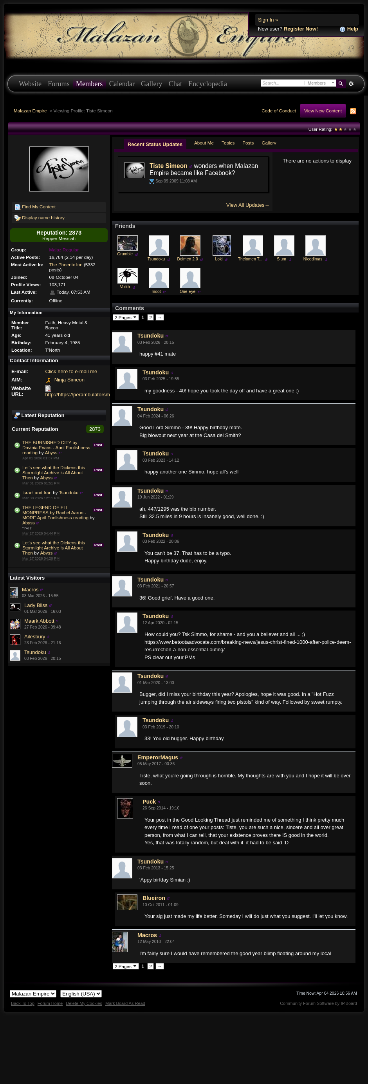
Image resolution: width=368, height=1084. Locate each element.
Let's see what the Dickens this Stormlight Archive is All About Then (53, 472)
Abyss (51, 452)
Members (89, 84)
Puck (149, 802)
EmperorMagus (157, 757)
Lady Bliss (35, 605)
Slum (281, 259)
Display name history (39, 218)
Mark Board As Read (125, 1003)
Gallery (151, 84)
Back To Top (22, 1003)
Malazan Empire (30, 110)
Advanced (351, 84)
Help (348, 29)
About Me (204, 142)
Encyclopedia (207, 84)
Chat (175, 84)
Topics (228, 142)
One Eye (187, 291)
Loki (219, 259)
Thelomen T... (250, 259)
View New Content (323, 110)
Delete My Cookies (84, 1003)
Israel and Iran (37, 492)
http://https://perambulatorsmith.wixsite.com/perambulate (109, 394)
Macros (30, 590)
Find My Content (35, 207)
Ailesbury (34, 637)
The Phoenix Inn (66, 264)
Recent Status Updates (155, 144)
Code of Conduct (279, 110)
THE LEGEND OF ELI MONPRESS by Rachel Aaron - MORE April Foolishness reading (55, 512)
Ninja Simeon (69, 380)
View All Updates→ (247, 205)
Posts (248, 142)
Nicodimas (313, 259)
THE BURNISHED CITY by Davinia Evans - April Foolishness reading (56, 447)
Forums (59, 84)
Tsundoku (69, 492)
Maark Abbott (39, 621)
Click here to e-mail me (71, 371)
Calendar (122, 84)
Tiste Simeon (169, 166)
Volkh (125, 287)
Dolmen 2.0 (187, 259)
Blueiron (154, 898)
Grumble (125, 254)
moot (156, 291)
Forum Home (50, 1003)
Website (30, 84)
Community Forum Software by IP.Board (318, 1003)
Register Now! (301, 29)
